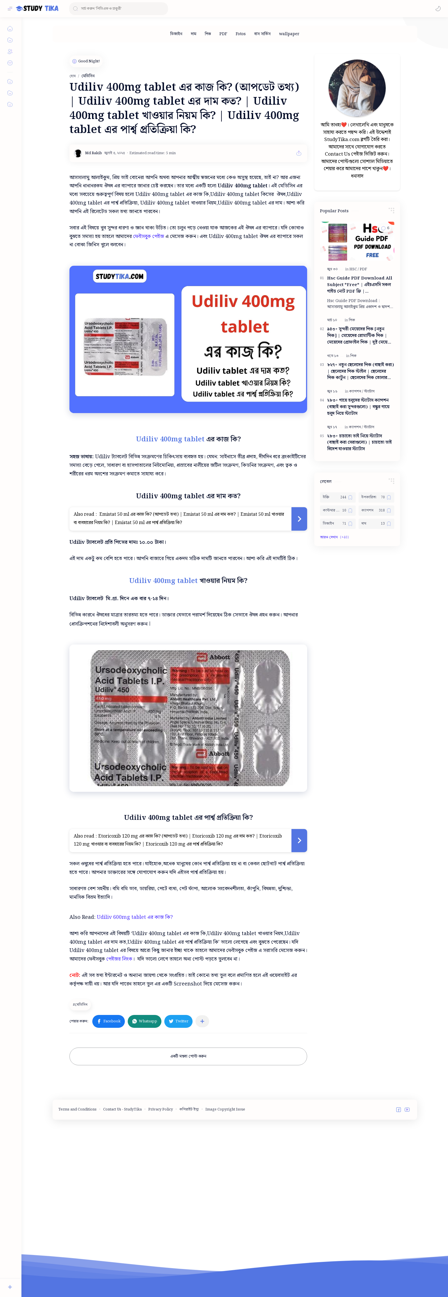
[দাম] (193, 34)
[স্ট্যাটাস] (369, 391)
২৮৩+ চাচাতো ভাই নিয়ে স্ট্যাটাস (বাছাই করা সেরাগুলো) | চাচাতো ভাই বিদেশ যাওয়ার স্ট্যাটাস (359, 443)
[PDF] (223, 34)
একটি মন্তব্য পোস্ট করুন (188, 1056)
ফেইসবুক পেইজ (148, 236)
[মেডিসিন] (80, 1004)
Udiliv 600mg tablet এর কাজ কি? (135, 917)
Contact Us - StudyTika (122, 1109)
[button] (438, 8)
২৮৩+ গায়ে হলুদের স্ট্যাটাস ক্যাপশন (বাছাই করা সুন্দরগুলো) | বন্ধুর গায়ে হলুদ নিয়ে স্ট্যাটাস (358, 407)
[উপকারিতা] (376, 497)
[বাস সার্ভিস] (262, 34)
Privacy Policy (160, 1109)
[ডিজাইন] (176, 34)
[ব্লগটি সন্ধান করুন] (118, 8)
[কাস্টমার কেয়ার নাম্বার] (338, 510)
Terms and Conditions (77, 1109)
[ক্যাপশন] (356, 391)
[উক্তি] (338, 497)
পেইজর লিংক (119, 959)
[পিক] (208, 34)
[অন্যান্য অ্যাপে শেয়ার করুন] (202, 1021)
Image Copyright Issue (225, 1109)
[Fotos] (241, 34)
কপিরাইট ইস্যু (189, 1109)
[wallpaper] (289, 34)
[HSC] (354, 269)
